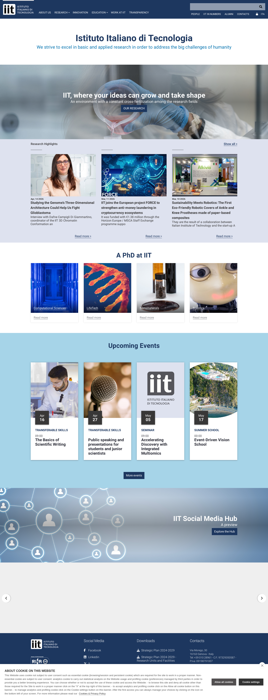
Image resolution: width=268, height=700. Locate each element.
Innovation (80, 12)
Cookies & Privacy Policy (92, 693)
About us (45, 12)
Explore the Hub (224, 531)
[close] (262, 665)
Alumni (229, 14)
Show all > (230, 144)
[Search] (227, 6)
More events (134, 475)
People (195, 14)
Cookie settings (251, 682)
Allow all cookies (224, 682)
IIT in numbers (212, 14)
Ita (262, 14)
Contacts (243, 14)
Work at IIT (118, 12)
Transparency (139, 12)
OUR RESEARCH (134, 108)
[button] (62, 9)
